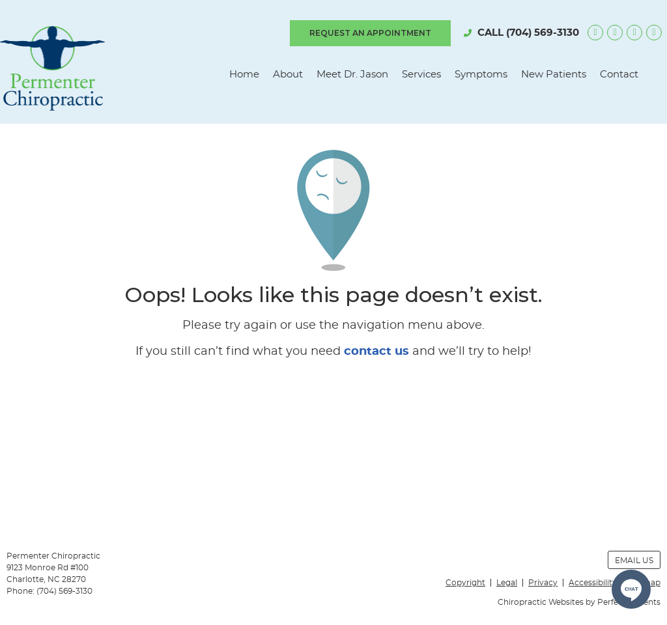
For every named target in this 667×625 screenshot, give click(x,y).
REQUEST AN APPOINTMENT (370, 33)
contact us (376, 351)
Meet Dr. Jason (352, 74)
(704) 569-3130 (542, 33)
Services (421, 74)
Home (244, 74)
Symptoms (481, 74)
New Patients (553, 74)
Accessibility (593, 583)
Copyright (465, 583)
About (288, 74)
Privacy (543, 583)
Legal (506, 583)
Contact (619, 74)
